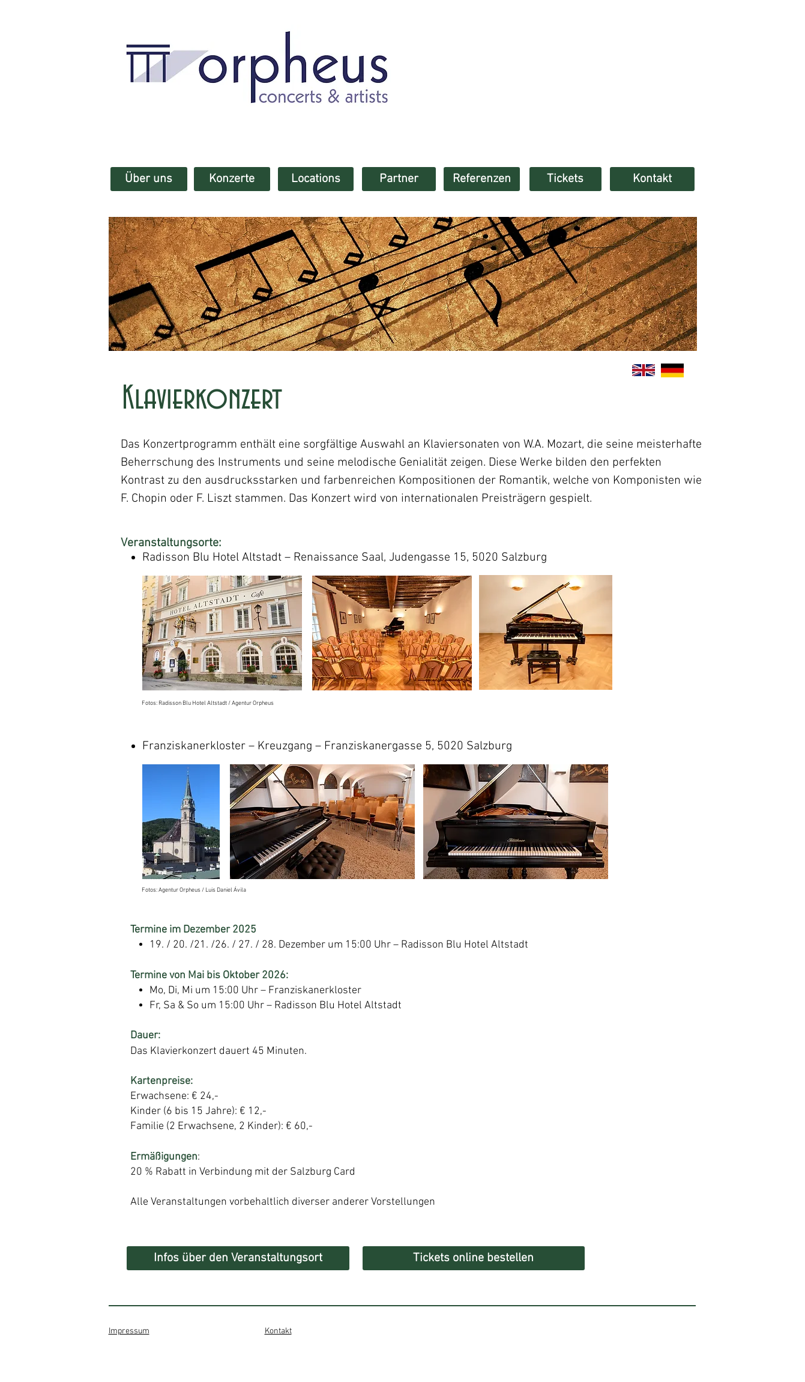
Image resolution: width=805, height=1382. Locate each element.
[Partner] (399, 179)
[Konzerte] (232, 179)
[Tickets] (565, 179)
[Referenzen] (482, 179)
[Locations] (316, 179)
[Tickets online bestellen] (474, 1258)
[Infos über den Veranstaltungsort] (238, 1258)
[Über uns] (148, 179)
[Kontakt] (652, 179)
